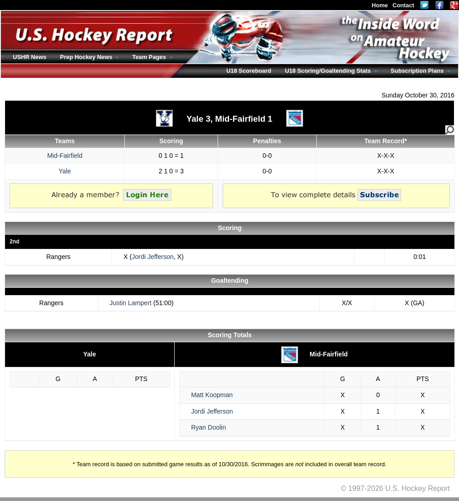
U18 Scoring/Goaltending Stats (328, 70)
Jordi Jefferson (153, 256)
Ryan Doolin (208, 427)
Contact (403, 5)
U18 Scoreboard (248, 70)
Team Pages (149, 57)
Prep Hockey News (87, 57)
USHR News (29, 57)
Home (380, 5)
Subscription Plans (418, 70)
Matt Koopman (212, 395)
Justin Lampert (131, 303)
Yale (65, 171)
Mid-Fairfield (64, 155)
